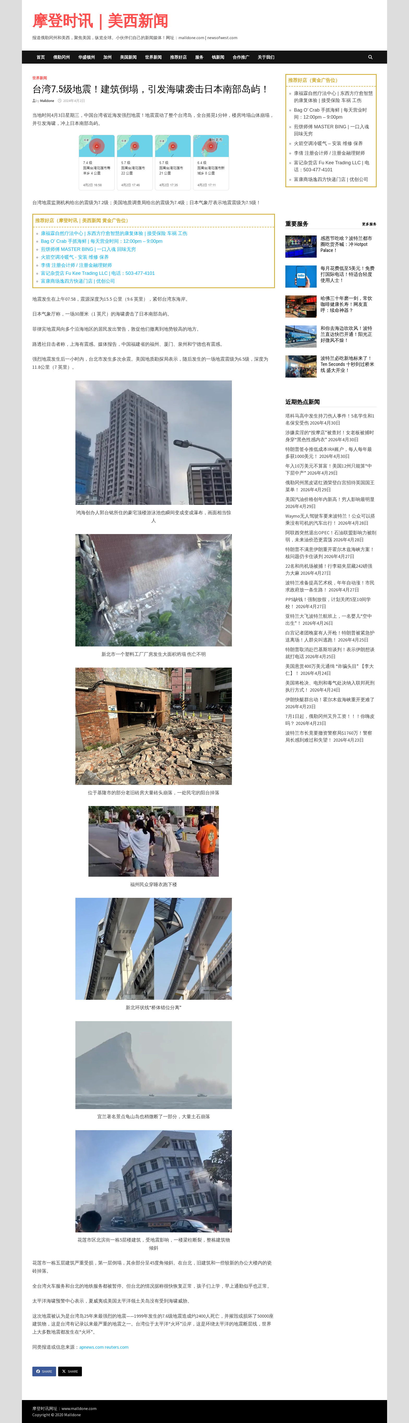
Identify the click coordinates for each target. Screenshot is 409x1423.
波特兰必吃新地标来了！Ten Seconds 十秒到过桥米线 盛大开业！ (347, 364)
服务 (199, 57)
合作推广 (241, 57)
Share (44, 1371)
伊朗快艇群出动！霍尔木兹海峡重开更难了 (330, 700)
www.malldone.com (79, 1408)
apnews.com (91, 1347)
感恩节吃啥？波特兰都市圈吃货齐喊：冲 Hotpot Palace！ (346, 244)
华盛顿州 (86, 57)
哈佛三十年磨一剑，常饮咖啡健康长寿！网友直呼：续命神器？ (346, 304)
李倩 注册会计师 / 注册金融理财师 (76, 265)
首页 (41, 57)
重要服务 (296, 224)
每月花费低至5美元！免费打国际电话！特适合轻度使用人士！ (348, 274)
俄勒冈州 (61, 57)
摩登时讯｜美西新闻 (100, 20)
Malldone (47, 100)
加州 (107, 57)
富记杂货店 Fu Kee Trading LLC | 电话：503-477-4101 (98, 273)
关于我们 (266, 57)
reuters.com (117, 1347)
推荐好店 (178, 57)
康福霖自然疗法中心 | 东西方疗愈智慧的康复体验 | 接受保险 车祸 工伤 (114, 233)
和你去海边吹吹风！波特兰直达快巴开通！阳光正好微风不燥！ (346, 334)
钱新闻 (218, 57)
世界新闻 (153, 57)
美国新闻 (128, 57)
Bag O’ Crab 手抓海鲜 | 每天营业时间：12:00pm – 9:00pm (102, 241)
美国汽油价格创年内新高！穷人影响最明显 (330, 499)
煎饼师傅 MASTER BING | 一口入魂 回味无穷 (88, 249)
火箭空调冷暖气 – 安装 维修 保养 (328, 143)
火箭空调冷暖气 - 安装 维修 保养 (75, 257)
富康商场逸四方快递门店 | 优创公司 (78, 281)
